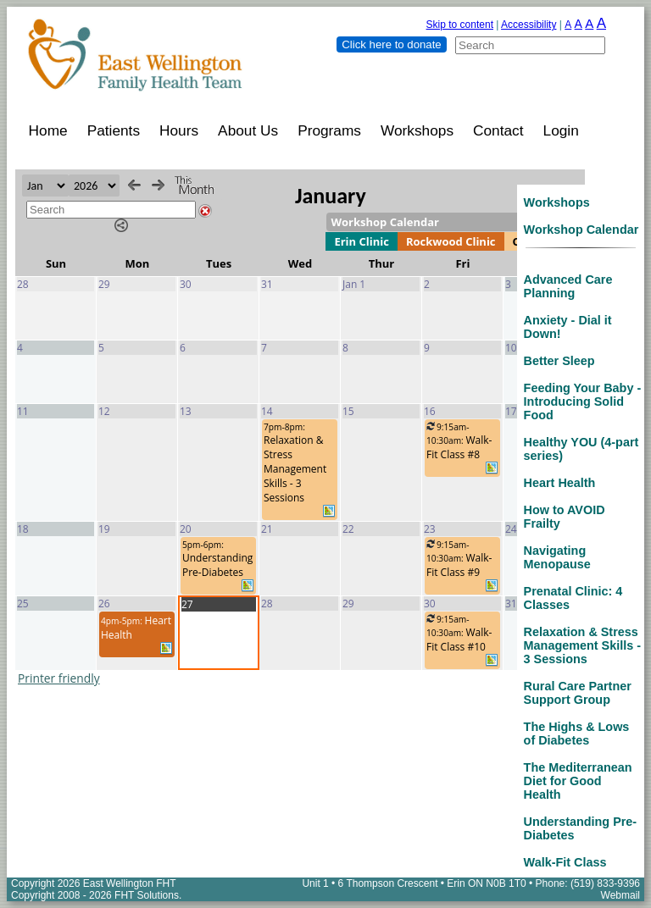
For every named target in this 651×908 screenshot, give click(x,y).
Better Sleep (559, 361)
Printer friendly (59, 678)
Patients (113, 130)
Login (561, 130)
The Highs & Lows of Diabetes (577, 733)
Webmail (620, 895)
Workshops (417, 130)
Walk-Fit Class (565, 862)
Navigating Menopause (557, 557)
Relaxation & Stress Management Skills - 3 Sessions (582, 645)
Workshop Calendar (581, 229)
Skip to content (459, 24)
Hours (178, 130)
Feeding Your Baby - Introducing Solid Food (583, 401)
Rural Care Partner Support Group (578, 692)
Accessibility (528, 24)
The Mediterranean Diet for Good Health (578, 781)
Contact (498, 130)
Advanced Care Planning (568, 286)
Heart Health (560, 483)
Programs (329, 130)
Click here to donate (391, 44)
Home (48, 130)
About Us (248, 130)
